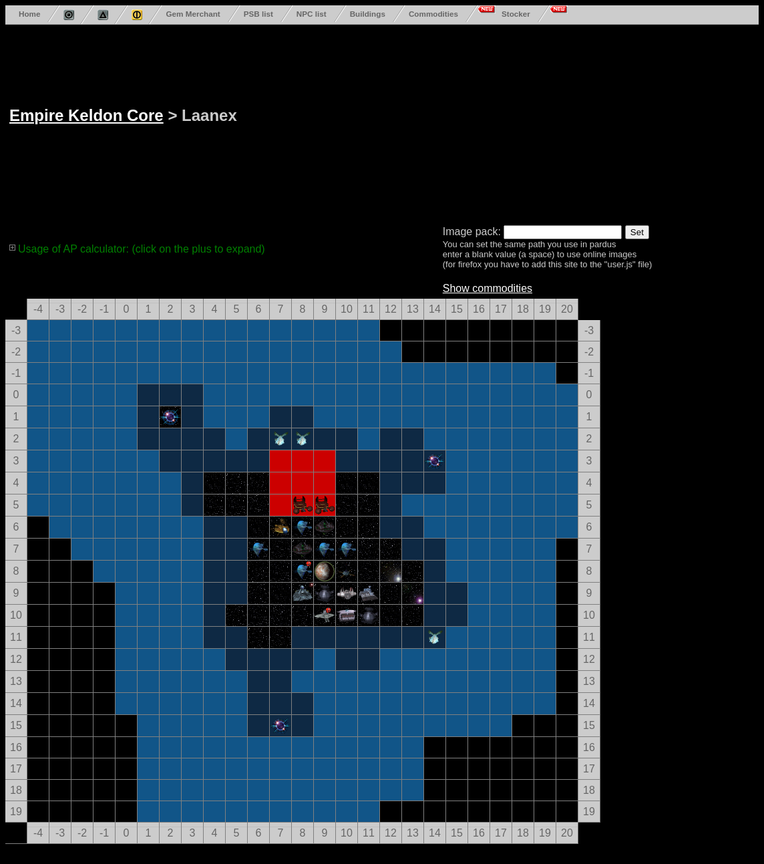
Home (29, 13)
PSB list (258, 13)
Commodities (433, 13)
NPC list (312, 13)
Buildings (367, 13)
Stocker (516, 13)
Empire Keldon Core (86, 115)
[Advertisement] (392, 122)
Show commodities (487, 288)
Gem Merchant (193, 13)
